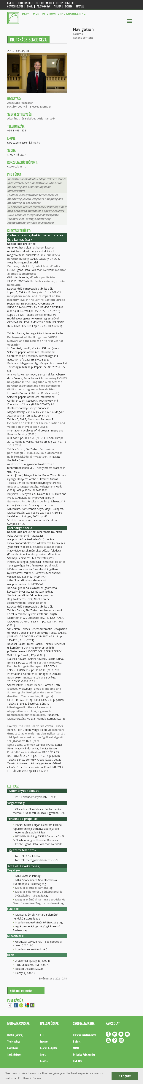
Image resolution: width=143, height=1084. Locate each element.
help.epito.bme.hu (65, 3)
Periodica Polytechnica (84, 1054)
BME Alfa (77, 1061)
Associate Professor (20, 103)
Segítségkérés (14, 1054)
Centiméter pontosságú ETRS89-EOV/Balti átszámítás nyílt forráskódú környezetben (34, 452)
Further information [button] (32, 1078)
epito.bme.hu (24, 3)
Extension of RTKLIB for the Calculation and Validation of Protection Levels (36, 424)
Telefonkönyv (43, 6)
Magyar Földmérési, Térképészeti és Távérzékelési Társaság (37, 893)
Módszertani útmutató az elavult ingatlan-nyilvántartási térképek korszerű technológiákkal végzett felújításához (36, 735)
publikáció (53, 255)
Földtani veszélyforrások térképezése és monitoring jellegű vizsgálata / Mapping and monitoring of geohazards (35, 198)
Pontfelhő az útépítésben (24, 752)
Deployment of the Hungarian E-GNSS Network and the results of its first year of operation (35, 340)
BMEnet (76, 1041)
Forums (78, 34)
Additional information (21, 991)
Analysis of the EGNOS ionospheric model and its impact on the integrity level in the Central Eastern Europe (36, 296)
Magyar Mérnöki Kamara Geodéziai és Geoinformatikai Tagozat (39, 901)
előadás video (53, 547)
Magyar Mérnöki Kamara (31, 887)
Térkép (57, 6)
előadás (55, 266)
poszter (61, 281)
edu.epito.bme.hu (43, 3)
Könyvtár (44, 1061)
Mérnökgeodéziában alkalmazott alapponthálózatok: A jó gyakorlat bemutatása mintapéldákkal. (30, 711)
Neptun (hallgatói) (48, 1048)
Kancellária (12, 1048)
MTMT (76, 1048)
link (42, 255)
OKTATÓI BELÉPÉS (15, 6)
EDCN (10, 270)
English (68, 6)
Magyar (80, 6)
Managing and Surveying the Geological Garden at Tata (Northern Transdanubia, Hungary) (34, 692)
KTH (42, 1035)
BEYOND (12, 258)
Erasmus (44, 1041)
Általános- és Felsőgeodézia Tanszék (31, 118)
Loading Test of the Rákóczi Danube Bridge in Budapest (34, 664)
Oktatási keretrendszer (84, 1035)
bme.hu (10, 3)
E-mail (30, 6)
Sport (43, 1054)
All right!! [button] (125, 1076)
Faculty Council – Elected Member (29, 106)
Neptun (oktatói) (15, 1035)
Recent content (83, 37)
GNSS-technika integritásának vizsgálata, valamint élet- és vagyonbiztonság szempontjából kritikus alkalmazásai (33, 218)
